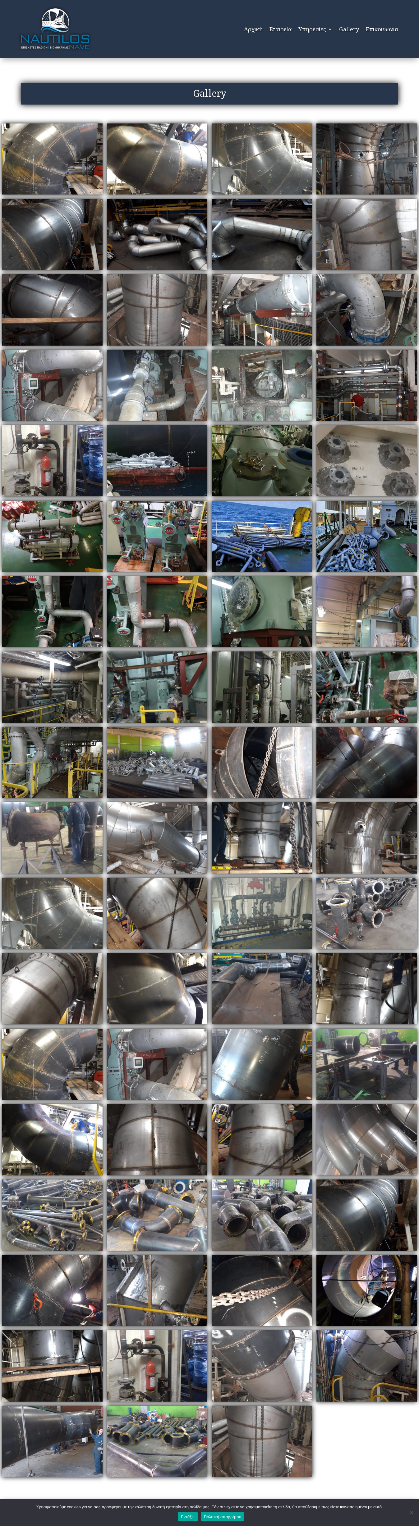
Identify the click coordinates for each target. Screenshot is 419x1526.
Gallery (349, 29)
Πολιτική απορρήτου (222, 1517)
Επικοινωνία (382, 29)
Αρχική (253, 29)
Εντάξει (188, 1517)
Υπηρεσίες (312, 29)
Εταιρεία (280, 29)
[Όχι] (411, 1513)
